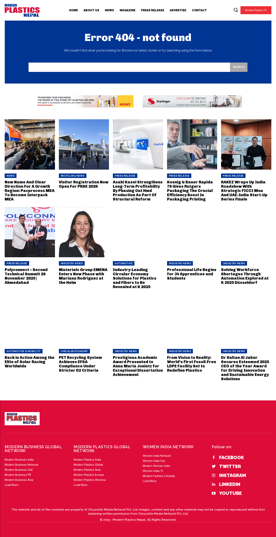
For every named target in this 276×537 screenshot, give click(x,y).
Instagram (232, 475)
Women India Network (157, 456)
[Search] (238, 67)
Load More (11, 485)
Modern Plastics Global (88, 464)
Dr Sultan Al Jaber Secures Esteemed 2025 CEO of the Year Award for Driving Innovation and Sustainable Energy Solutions (245, 368)
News (11, 175)
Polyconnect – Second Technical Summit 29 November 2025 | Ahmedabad (26, 276)
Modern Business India (19, 459)
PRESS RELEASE (125, 175)
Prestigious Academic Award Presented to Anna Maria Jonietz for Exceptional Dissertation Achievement (138, 366)
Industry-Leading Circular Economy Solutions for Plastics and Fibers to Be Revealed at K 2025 (134, 278)
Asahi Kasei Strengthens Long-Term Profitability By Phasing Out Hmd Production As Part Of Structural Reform (138, 190)
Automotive (123, 263)
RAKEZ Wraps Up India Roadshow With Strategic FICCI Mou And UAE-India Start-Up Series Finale (244, 190)
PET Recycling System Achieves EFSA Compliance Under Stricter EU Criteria (80, 364)
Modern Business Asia (19, 480)
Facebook (231, 457)
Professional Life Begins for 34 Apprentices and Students (191, 274)
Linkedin (229, 484)
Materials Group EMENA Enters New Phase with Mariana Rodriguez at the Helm (83, 276)
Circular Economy (74, 351)
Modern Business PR (18, 475)
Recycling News (72, 175)
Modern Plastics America (90, 480)
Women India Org (154, 461)
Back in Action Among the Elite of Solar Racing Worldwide (29, 361)
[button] (235, 9)
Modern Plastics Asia (87, 470)
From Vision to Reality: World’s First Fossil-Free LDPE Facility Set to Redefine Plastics (191, 364)
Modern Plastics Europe (89, 475)
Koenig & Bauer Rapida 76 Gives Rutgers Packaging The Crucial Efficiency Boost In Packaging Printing (190, 190)
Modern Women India (156, 466)
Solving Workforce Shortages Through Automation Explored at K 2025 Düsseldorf (245, 276)
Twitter (230, 466)
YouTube (230, 493)
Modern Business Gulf (19, 470)
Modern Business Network (21, 464)
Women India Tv (153, 471)
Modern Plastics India (87, 459)
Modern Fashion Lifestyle (159, 476)
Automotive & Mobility (24, 351)
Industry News (72, 263)
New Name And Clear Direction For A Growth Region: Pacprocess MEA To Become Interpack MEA (30, 190)
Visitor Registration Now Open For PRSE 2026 (83, 184)
